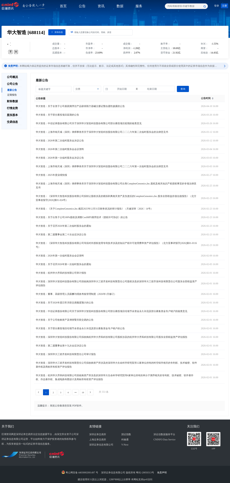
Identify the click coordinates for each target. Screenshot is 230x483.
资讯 (101, 6)
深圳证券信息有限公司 (101, 444)
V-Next (124, 444)
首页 (63, 6)
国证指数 (126, 434)
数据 (120, 6)
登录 (216, 5)
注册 (224, 5)
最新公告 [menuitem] (12, 90)
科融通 (125, 439)
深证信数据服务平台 (164, 434)
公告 (82, 6)
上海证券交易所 (97, 439)
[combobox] (186, 6)
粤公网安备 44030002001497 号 (80, 472)
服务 (138, 6)
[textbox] (186, 6)
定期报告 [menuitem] (12, 95)
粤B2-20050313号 (145, 472)
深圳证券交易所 (97, 434)
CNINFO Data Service (165, 439)
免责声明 (163, 472)
